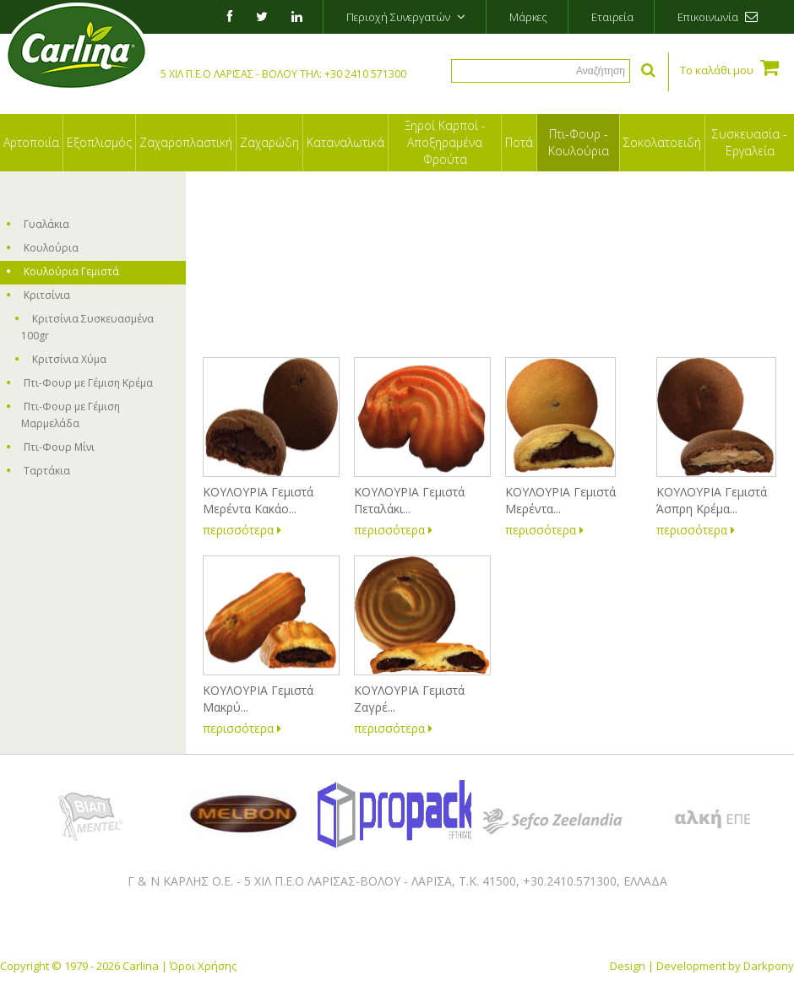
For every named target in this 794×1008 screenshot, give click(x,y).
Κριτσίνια (38, 295)
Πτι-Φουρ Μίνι (51, 447)
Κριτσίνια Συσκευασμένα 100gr (84, 327)
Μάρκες (528, 16)
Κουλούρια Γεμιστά (63, 271)
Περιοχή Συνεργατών (405, 16)
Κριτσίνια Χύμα (60, 359)
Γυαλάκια (38, 224)
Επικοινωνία (717, 16)
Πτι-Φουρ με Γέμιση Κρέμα (80, 383)
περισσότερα (242, 530)
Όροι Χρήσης (203, 965)
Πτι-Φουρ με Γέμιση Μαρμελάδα (63, 415)
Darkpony (768, 965)
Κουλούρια (43, 248)
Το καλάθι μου (729, 67)
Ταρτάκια (38, 470)
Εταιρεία (612, 16)
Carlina (140, 965)
